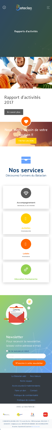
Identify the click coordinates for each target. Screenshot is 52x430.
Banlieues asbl (36, 426)
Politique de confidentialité (26, 395)
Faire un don (20, 390)
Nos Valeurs (35, 376)
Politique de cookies (26, 400)
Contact (33, 390)
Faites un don (26, 140)
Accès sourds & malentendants (26, 386)
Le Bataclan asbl (18, 376)
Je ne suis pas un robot (17, 351)
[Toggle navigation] (47, 7)
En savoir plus (13, 112)
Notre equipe (26, 381)
